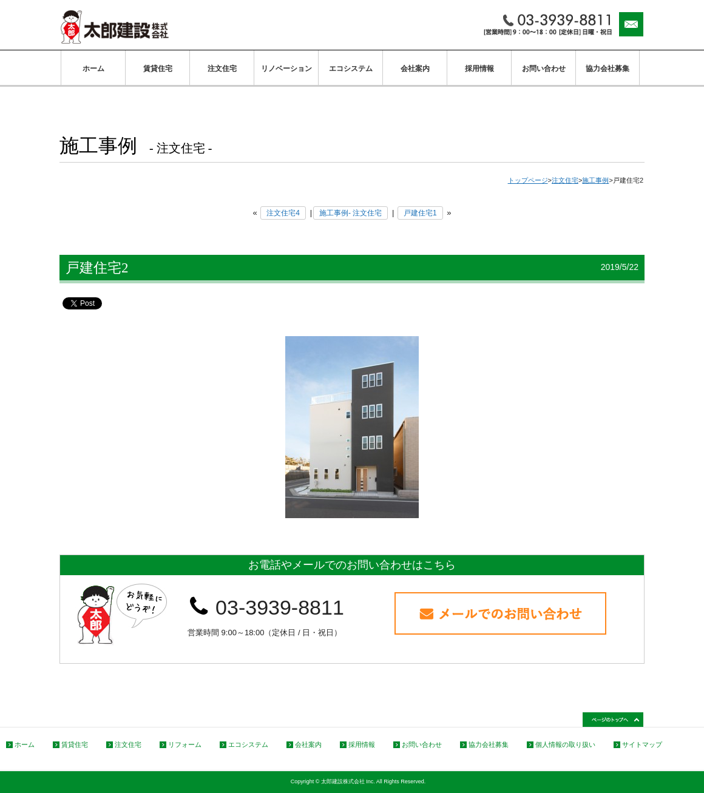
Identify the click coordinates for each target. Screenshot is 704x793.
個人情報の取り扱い (565, 744)
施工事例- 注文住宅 (350, 213)
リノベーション (286, 68)
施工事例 (595, 180)
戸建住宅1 (420, 213)
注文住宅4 (283, 213)
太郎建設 (115, 27)
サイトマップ (642, 744)
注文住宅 (222, 68)
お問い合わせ (544, 68)
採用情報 (479, 68)
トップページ (528, 180)
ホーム (93, 68)
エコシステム (351, 68)
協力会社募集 (607, 68)
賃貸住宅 (157, 68)
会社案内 (415, 68)
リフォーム (184, 744)
